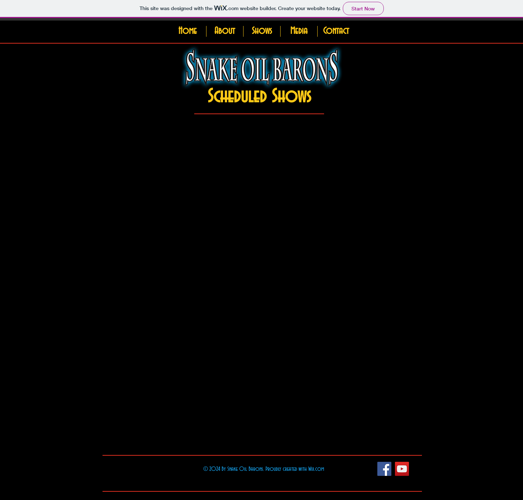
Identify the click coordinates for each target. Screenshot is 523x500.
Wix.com (316, 469)
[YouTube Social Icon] (402, 469)
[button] (224, 31)
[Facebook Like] (351, 468)
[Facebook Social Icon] (384, 469)
